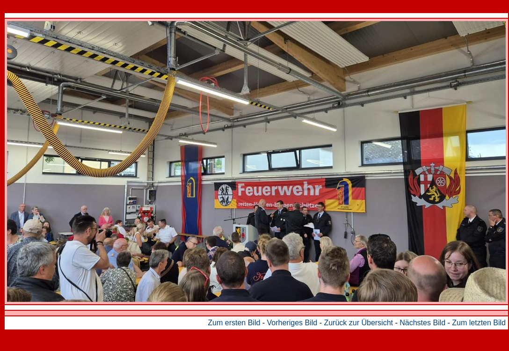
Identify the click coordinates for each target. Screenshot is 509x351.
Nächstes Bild (422, 323)
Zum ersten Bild (234, 323)
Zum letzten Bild (479, 323)
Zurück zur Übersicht (358, 323)
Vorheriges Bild (292, 323)
